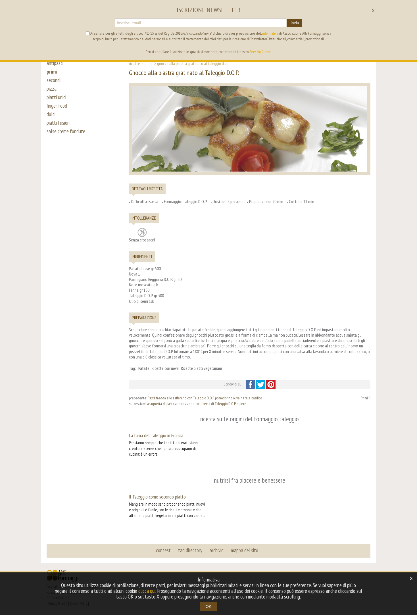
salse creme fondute (66, 131)
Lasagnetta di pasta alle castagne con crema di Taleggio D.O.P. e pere (195, 403)
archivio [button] (217, 550)
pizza (52, 89)
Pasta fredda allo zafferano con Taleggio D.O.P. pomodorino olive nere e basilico (205, 398)
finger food (57, 106)
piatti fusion (58, 123)
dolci (51, 114)
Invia (295, 22)
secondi (54, 80)
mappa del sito (244, 550)
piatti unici (56, 97)
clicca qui (146, 590)
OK (208, 606)
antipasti (55, 63)
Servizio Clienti (260, 51)
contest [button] (163, 550)
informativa (270, 33)
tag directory (190, 550)
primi (52, 72)
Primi (149, 63)
